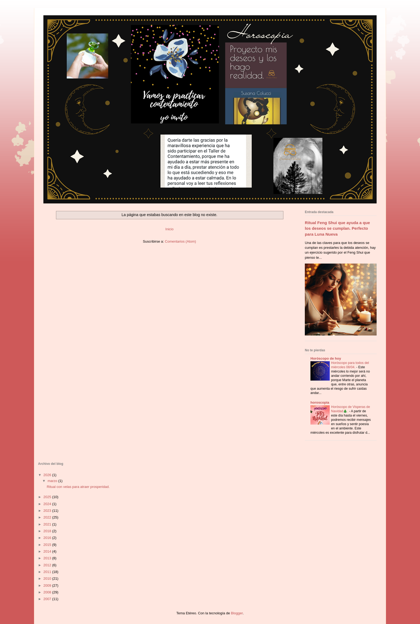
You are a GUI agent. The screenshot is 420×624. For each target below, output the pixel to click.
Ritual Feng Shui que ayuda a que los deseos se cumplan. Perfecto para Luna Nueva (337, 228)
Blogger (237, 613)
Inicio (169, 229)
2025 (47, 497)
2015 (47, 545)
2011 (47, 572)
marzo (53, 481)
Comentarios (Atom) (180, 241)
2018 (47, 531)
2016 (47, 538)
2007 (47, 599)
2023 (47, 511)
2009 (47, 585)
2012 (47, 565)
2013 (47, 558)
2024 (47, 504)
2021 (47, 524)
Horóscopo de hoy (325, 358)
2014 (47, 551)
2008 (47, 592)
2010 (47, 578)
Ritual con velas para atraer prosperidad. (78, 487)
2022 (47, 517)
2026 (47, 475)
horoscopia (319, 402)
